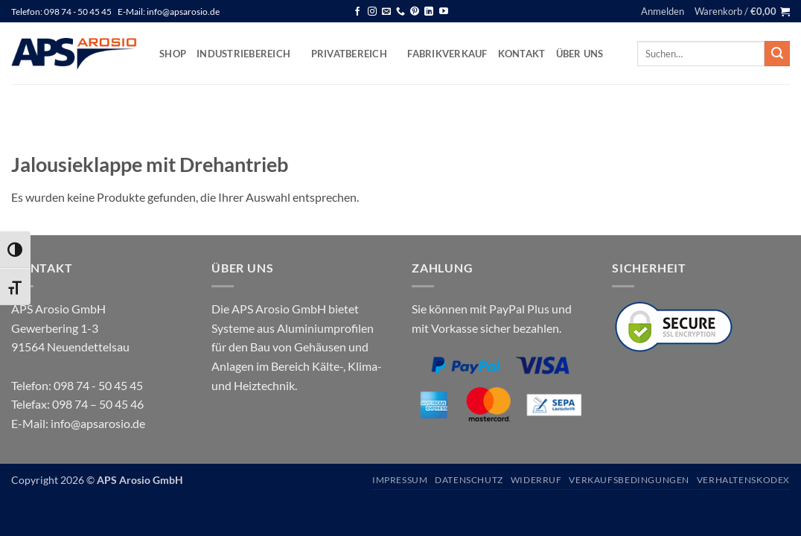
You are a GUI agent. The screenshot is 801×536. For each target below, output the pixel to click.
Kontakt (522, 54)
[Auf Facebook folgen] (357, 12)
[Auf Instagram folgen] (372, 12)
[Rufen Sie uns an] (400, 12)
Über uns (580, 54)
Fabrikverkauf (447, 54)
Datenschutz (469, 479)
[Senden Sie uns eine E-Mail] (386, 12)
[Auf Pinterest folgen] (414, 12)
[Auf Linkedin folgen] (428, 12)
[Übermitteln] (777, 53)
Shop (172, 54)
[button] (662, 11)
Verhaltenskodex (743, 479)
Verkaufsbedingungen (629, 479)
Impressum (400, 479)
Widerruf (536, 479)
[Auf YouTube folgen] (443, 12)
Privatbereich (354, 53)
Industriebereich (249, 53)
